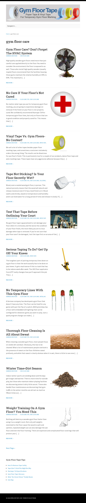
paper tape (43, 143)
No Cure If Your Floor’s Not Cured (25, 95)
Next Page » (10, 448)
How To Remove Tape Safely (17, 465)
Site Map (11, 480)
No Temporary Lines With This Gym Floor (24, 292)
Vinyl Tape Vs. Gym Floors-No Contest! (25, 138)
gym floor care (24, 56)
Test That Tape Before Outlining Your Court (21, 213)
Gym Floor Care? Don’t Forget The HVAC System (26, 51)
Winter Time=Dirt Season (24, 368)
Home (8, 34)
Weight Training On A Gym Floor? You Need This (25, 410)
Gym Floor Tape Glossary (16, 474)
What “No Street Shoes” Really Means (20, 477)
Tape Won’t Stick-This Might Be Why (19, 468)
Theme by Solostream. (29, 498)
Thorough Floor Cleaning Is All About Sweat (25, 332)
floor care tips (24, 99)
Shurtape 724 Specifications (17, 471)
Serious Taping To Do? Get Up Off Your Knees (27, 251)
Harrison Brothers (11, 56)
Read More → (10, 83)
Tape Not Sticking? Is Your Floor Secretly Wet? (25, 176)
